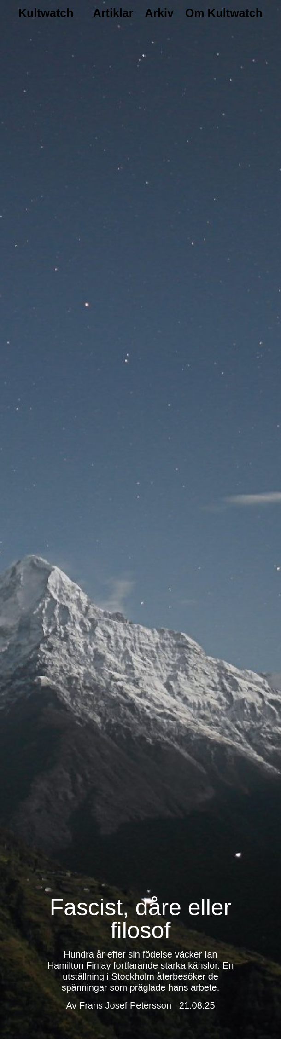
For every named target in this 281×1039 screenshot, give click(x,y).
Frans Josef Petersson (125, 1005)
